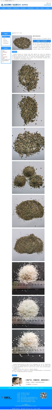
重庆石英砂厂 (23, 8)
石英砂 (4, 38)
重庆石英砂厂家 (16, 8)
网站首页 (3, 8)
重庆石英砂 (9, 8)
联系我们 (47, 8)
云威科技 (38, 408)
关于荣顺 (37, 8)
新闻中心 (42, 8)
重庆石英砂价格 (30, 8)
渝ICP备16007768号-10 (29, 408)
